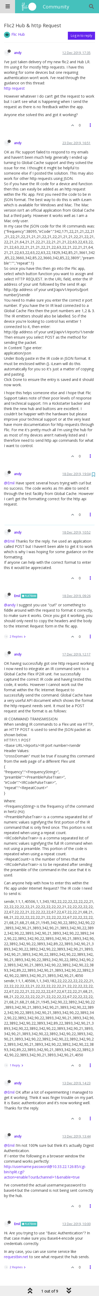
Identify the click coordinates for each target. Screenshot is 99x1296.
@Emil (9, 482)
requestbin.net (16, 1256)
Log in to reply (81, 35)
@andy (10, 604)
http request (14, 88)
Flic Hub (18, 34)
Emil (17, 596)
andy (17, 53)
